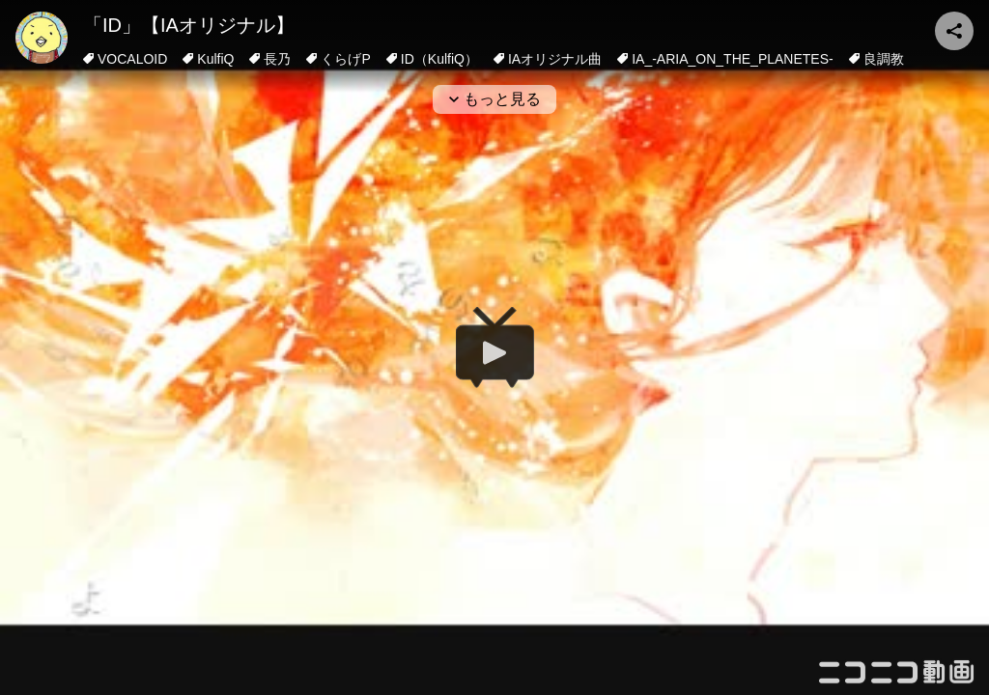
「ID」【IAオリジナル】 (189, 25)
